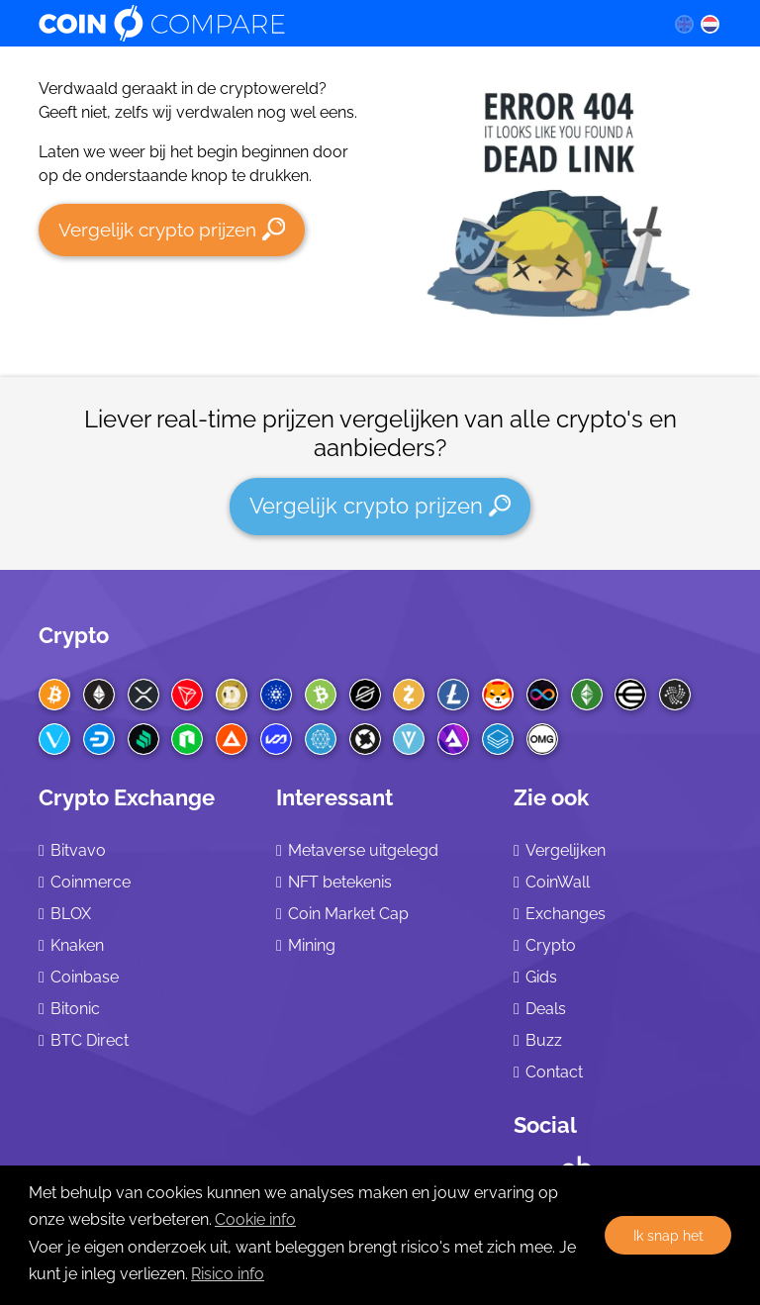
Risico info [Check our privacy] (227, 1273)
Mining (311, 945)
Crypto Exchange (127, 797)
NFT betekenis (340, 882)
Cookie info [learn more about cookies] (255, 1219)
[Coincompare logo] (337, 24)
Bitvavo (78, 850)
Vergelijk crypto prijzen (171, 229)
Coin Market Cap (348, 913)
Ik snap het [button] (668, 1235)
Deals (545, 1008)
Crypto (74, 635)
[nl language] (710, 23)
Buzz (543, 1040)
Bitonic (75, 1008)
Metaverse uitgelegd (363, 850)
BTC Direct (89, 1040)
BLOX (70, 913)
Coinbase (84, 977)
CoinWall (557, 882)
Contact (554, 1072)
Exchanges (565, 913)
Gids (541, 977)
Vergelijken (565, 850)
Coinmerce (90, 882)
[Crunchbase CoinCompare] (577, 1162)
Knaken (77, 945)
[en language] (684, 23)
